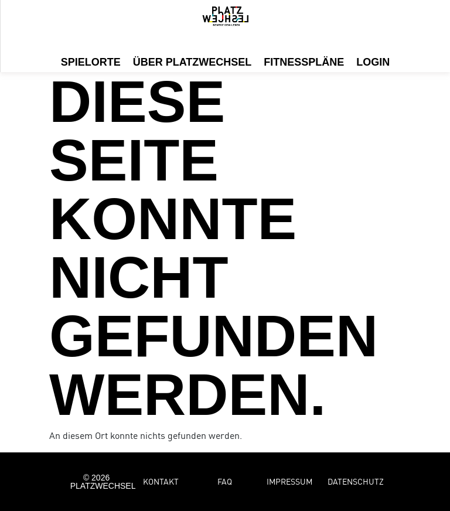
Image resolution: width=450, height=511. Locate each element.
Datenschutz (356, 481)
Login (373, 62)
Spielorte (91, 62)
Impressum (289, 481)
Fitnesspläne (304, 62)
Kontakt (161, 481)
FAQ (224, 481)
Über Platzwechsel (192, 62)
